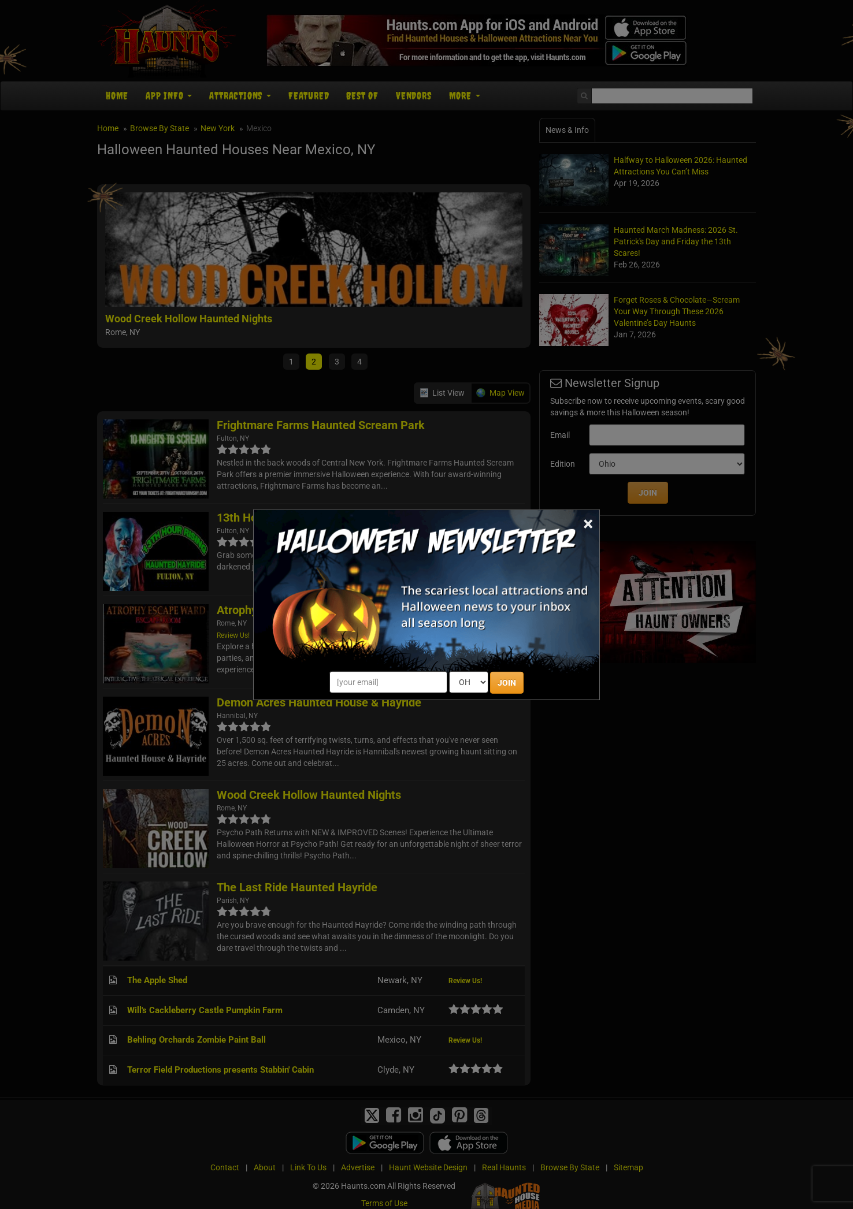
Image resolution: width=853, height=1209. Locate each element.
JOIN (507, 682)
